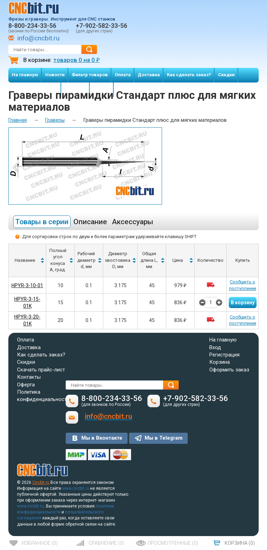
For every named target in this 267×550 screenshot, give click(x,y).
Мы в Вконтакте (101, 438)
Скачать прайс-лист (41, 370)
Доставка (149, 74)
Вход (215, 347)
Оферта (26, 385)
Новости (55, 74)
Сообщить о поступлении (242, 285)
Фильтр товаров (90, 74)
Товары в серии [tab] (41, 222)
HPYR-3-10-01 (27, 285)
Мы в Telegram (164, 438)
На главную (25, 74)
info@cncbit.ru (38, 38)
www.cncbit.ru (75, 488)
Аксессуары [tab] (132, 222)
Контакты (29, 377)
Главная (17, 120)
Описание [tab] (90, 222)
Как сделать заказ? (189, 74)
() (40, 543)
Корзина (219, 362)
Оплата (123, 74)
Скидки (226, 74)
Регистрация (224, 355)
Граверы (55, 120)
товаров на (76, 59)
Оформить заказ (229, 370)
